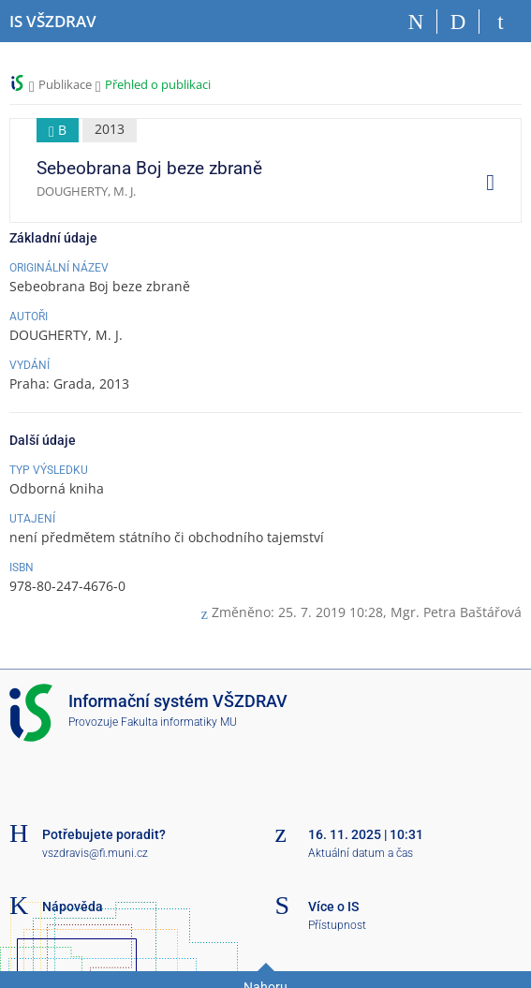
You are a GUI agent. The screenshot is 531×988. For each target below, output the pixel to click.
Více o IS (333, 906)
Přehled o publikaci (158, 84)
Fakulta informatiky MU (179, 722)
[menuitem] (483, 182)
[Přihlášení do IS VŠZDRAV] (500, 21)
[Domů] (416, 21)
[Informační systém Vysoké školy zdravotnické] (52, 21)
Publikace (65, 84)
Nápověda (72, 906)
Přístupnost (337, 925)
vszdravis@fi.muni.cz (95, 853)
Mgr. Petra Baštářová (456, 612)
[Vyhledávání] (458, 21)
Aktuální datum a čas (360, 853)
